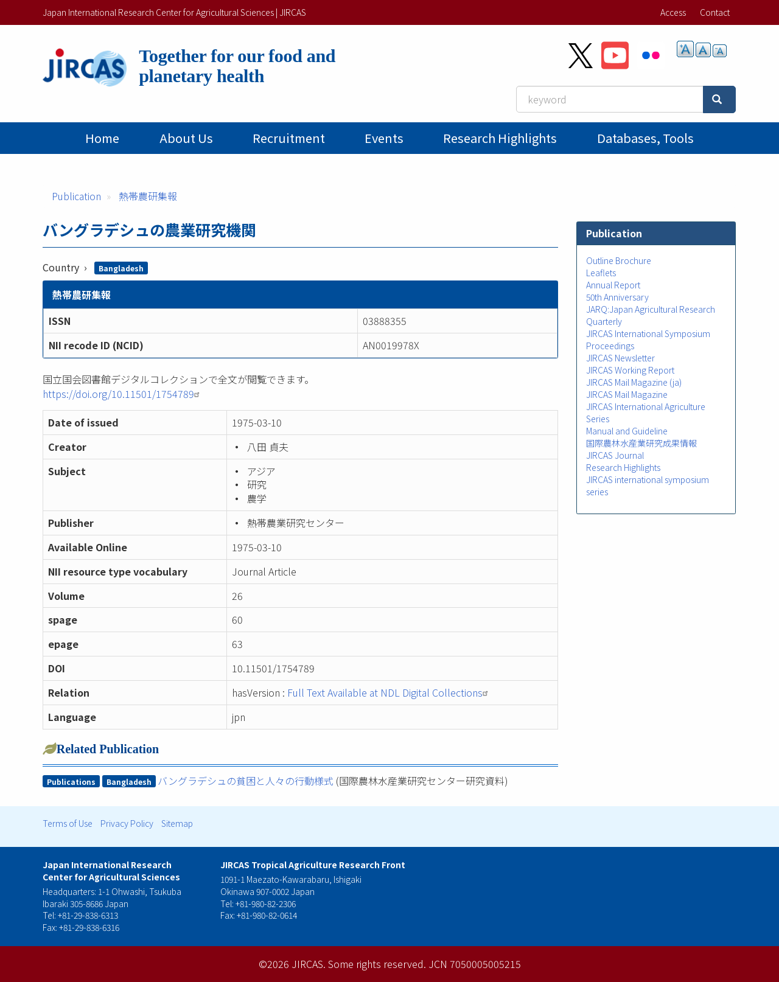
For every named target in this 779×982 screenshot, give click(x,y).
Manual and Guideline (627, 431)
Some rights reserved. (377, 963)
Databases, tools (645, 138)
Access (673, 12)
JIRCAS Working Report (630, 370)
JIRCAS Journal (615, 455)
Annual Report (613, 285)
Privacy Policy (126, 823)
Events (384, 138)
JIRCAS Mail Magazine (627, 394)
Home (102, 138)
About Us (186, 138)
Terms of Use (68, 823)
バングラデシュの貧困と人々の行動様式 (246, 780)
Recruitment (289, 138)
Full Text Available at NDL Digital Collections (389, 692)
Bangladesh (121, 268)
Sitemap (177, 823)
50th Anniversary (617, 297)
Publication (76, 196)
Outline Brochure (618, 260)
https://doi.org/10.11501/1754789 (123, 393)
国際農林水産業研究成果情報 (641, 443)
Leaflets (601, 272)
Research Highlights (500, 138)
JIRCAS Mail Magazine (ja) (634, 382)
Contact (715, 12)
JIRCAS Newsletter (620, 358)
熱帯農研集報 (148, 196)
